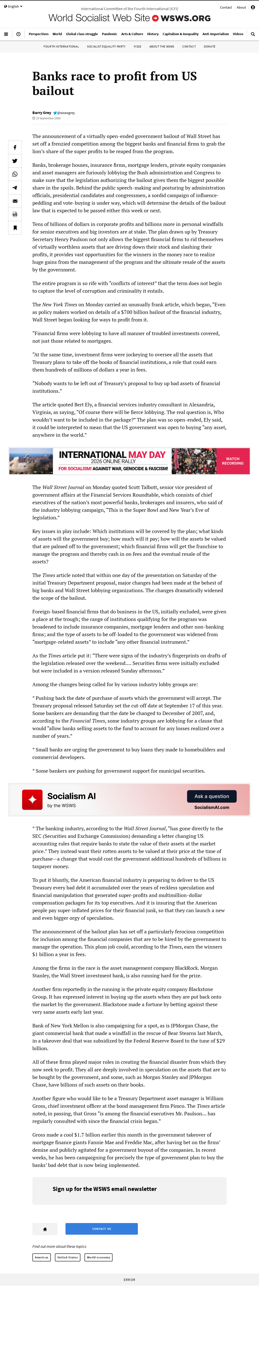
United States (67, 1257)
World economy (98, 1257)
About (241, 7)
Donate (209, 46)
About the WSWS (161, 46)
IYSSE (137, 46)
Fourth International (61, 46)
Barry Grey (41, 112)
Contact (226, 7)
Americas (41, 1257)
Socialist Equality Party (106, 46)
